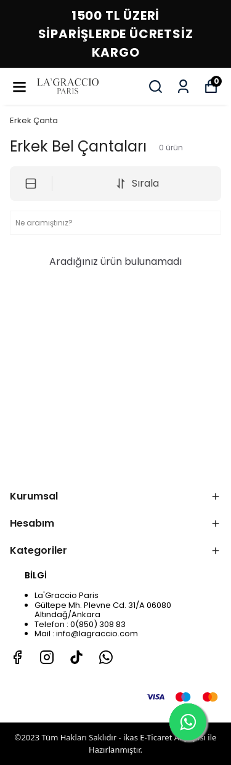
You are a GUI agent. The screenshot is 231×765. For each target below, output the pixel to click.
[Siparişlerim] (183, 86)
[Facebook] (17, 657)
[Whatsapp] (106, 657)
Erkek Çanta (34, 120)
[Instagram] (46, 657)
